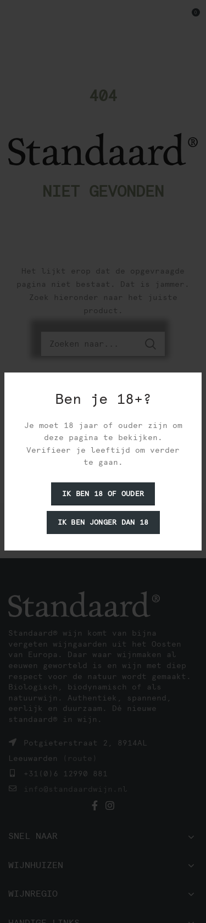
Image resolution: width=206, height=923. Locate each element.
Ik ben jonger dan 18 (103, 522)
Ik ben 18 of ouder (103, 494)
